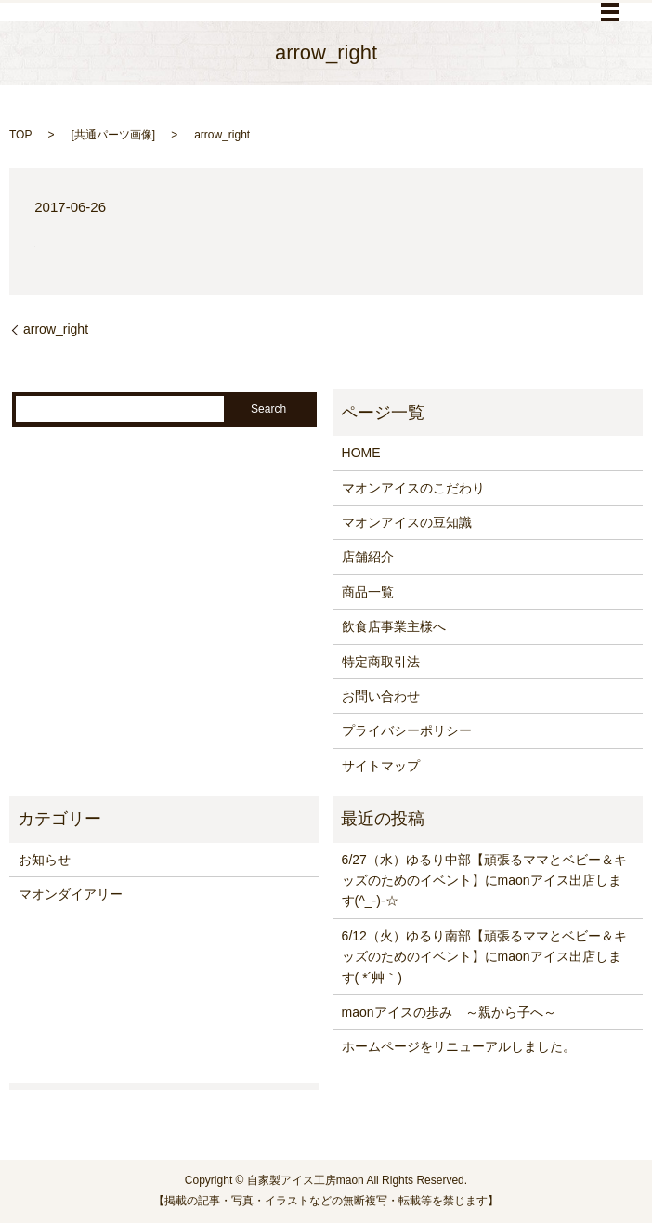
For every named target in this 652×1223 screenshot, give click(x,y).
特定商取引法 (381, 661)
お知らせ (45, 859)
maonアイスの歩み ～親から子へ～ (449, 1012)
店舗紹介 (368, 556)
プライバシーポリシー (407, 730)
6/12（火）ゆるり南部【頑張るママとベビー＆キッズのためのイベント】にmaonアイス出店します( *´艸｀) (484, 956)
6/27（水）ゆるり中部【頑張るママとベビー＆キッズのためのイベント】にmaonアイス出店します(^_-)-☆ (484, 880)
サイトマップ (381, 765)
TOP (20, 134)
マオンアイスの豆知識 (407, 522)
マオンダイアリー (71, 894)
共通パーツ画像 (113, 134)
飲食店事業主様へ (394, 626)
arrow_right (55, 329)
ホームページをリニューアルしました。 (459, 1046)
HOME (361, 452)
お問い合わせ (381, 696)
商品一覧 (368, 592)
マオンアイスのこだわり (413, 487)
